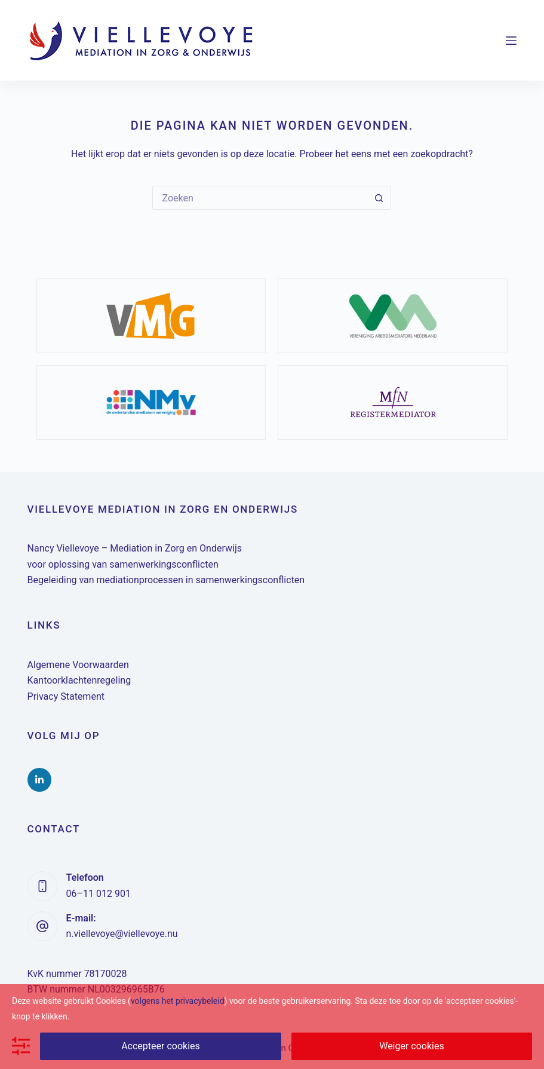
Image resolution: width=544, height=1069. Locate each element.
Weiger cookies (411, 1046)
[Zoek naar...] (259, 198)
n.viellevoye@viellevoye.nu (122, 933)
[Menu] (511, 40)
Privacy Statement (66, 696)
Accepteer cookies (160, 1046)
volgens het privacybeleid (178, 1001)
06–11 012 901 (98, 893)
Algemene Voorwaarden (78, 664)
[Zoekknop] (379, 198)
